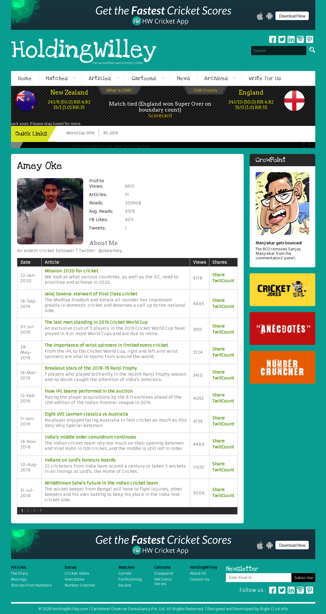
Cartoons (144, 78)
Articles (100, 78)
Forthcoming (130, 579)
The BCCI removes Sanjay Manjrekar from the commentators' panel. (282, 250)
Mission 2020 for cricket (71, 271)
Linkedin (291, 39)
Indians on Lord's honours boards (80, 460)
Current (125, 573)
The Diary (19, 573)
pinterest (309, 39)
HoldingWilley (83, 50)
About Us (198, 573)
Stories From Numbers (31, 585)
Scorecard (160, 115)
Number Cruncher (80, 585)
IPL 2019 (110, 133)
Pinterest (309, 590)
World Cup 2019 (80, 133)
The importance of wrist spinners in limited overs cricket (106, 345)
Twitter (281, 39)
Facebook (272, 39)
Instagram (300, 39)
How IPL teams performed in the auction (89, 391)
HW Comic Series (163, 581)
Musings (19, 579)
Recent (124, 585)
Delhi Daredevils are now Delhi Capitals (111, 146)
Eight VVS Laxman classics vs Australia (86, 414)
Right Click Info (273, 609)
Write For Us (265, 78)
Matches (57, 78)
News (183, 78)
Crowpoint (163, 573)
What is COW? (119, 90)
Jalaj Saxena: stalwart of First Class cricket (91, 294)
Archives (216, 78)
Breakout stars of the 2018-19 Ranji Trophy (91, 368)
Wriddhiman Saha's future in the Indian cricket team (101, 483)
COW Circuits (205, 90)
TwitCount (223, 280)
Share (218, 274)
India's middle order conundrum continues (90, 437)
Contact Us (199, 579)
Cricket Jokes (77, 573)
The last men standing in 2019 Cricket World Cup (96, 322)
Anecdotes (74, 579)
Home (25, 78)
